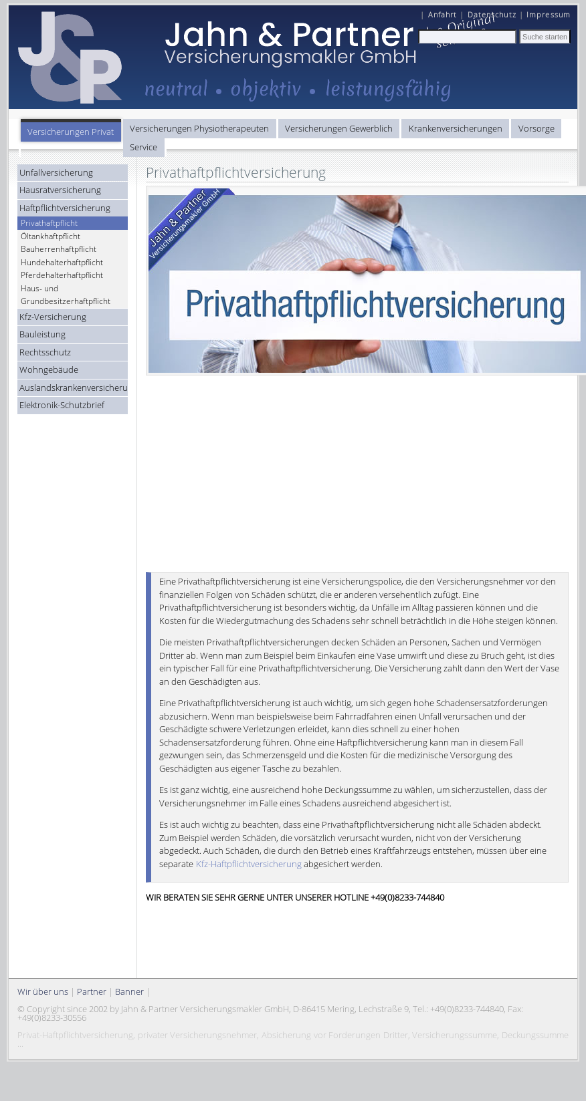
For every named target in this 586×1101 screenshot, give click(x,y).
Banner (129, 991)
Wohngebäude (48, 369)
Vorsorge (536, 128)
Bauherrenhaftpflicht (58, 249)
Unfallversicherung (56, 172)
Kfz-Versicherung (52, 317)
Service (143, 147)
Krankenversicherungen (455, 128)
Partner (91, 991)
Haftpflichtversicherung (64, 208)
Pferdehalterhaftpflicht (62, 275)
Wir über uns (42, 991)
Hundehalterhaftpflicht (62, 262)
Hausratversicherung (60, 190)
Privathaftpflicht (49, 222)
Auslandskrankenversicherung (74, 387)
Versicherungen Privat (70, 132)
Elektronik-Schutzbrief (61, 405)
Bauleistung (42, 334)
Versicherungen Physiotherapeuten (199, 128)
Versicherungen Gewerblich (339, 128)
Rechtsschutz (45, 352)
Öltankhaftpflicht (50, 236)
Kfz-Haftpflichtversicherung (249, 864)
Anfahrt (443, 14)
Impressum (548, 14)
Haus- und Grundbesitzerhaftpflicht (65, 295)
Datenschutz (492, 14)
